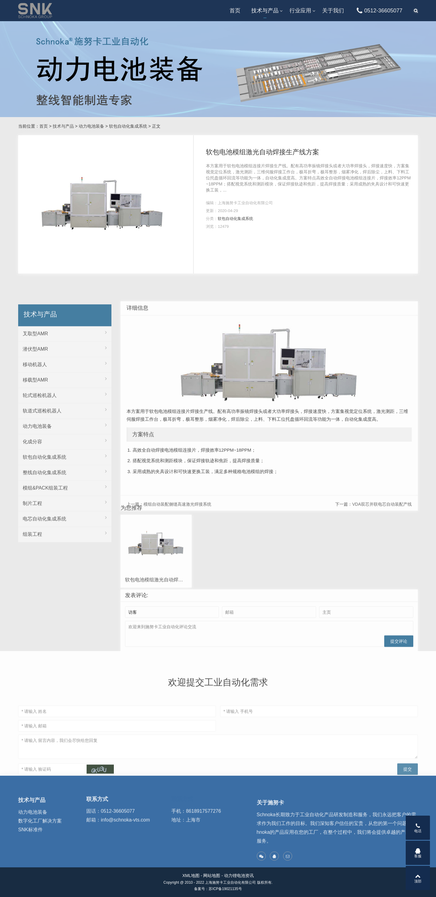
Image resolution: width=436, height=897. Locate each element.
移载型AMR (65, 495)
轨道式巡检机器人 (65, 525)
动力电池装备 (91, 126)
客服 (418, 853)
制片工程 (65, 618)
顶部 (418, 878)
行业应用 (300, 11)
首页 (235, 11)
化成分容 (65, 556)
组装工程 (65, 649)
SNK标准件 (30, 850)
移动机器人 (65, 479)
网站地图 (211, 875)
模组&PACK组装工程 (65, 603)
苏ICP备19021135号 (225, 889)
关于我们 (333, 11)
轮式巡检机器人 (65, 510)
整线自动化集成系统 (65, 587)
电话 (418, 828)
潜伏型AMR (65, 464)
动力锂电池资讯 (239, 875)
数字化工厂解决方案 (40, 841)
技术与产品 (265, 11)
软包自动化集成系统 (128, 126)
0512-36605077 (378, 11)
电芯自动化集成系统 (65, 633)
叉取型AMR (65, 448)
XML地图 (191, 875)
